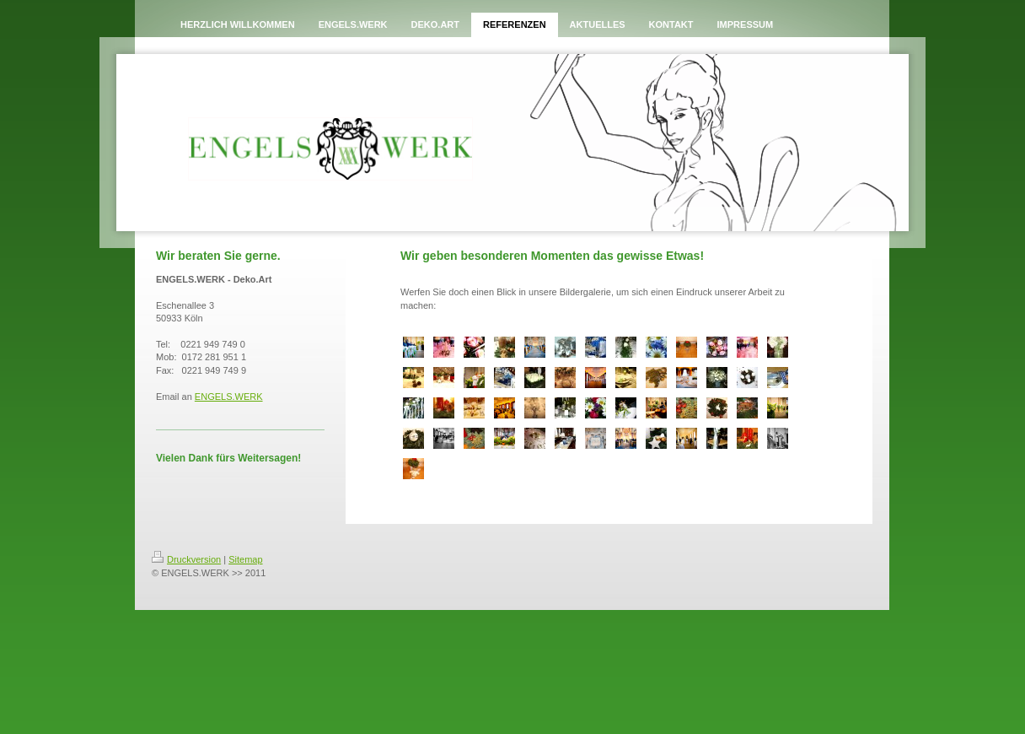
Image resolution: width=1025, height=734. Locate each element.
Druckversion (186, 559)
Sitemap (245, 559)
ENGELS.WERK (229, 396)
